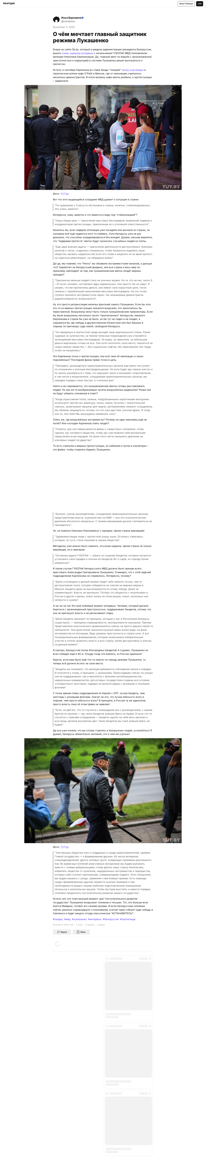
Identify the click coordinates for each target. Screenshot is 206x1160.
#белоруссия (111, 919)
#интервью (94, 919)
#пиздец (58, 919)
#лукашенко (79, 919)
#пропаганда (127, 919)
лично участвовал (133, 70)
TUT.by (64, 193)
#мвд (67, 919)
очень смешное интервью (77, 53)
